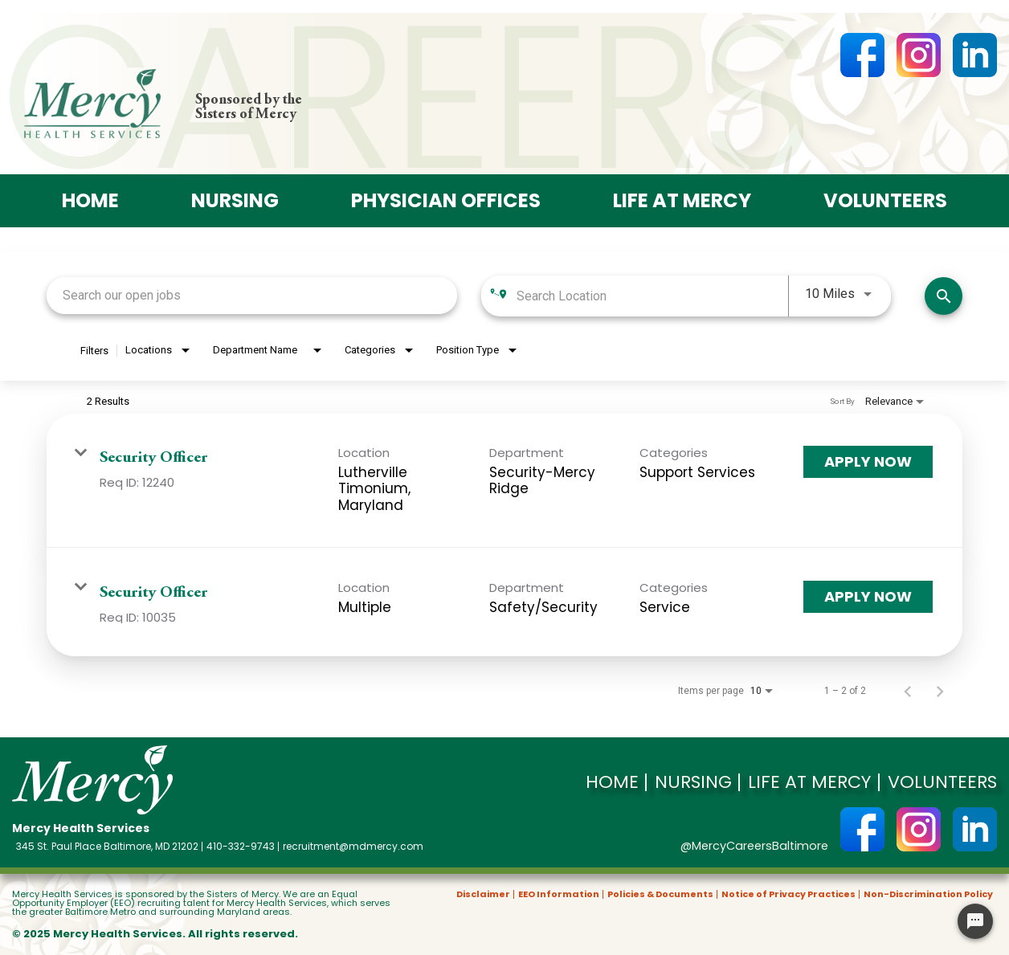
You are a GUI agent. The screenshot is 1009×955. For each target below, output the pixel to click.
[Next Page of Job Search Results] (940, 690)
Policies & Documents (660, 894)
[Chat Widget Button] (975, 921)
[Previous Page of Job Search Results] (908, 690)
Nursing (224, 200)
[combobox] (252, 295)
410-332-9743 (240, 846)
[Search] (943, 295)
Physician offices (443, 200)
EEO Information (558, 894)
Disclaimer (483, 894)
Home (75, 200)
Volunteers (900, 200)
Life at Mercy (688, 200)
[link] (504, 480)
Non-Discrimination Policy (928, 894)
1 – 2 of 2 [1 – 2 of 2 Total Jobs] (845, 690)
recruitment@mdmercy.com (353, 846)
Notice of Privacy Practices (788, 894)
